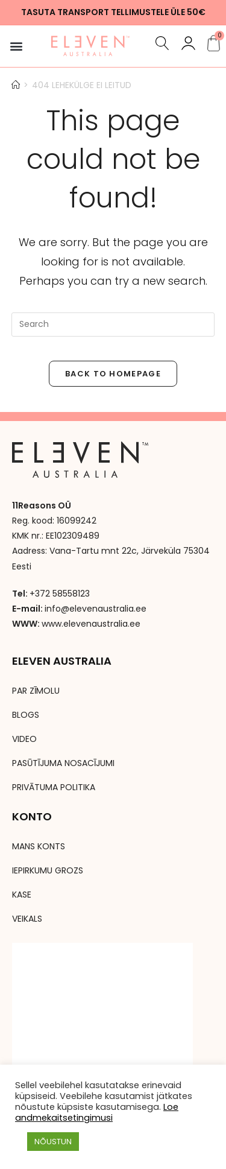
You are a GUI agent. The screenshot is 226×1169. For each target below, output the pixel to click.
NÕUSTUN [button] (53, 1141)
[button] (16, 45)
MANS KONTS (38, 846)
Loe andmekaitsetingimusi (96, 1112)
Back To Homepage (113, 373)
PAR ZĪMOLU (36, 691)
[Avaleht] (15, 85)
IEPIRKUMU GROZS (47, 870)
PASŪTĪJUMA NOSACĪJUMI (63, 763)
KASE (21, 895)
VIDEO (24, 739)
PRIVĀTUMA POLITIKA (53, 787)
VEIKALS (27, 919)
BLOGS (25, 715)
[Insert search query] (113, 324)
